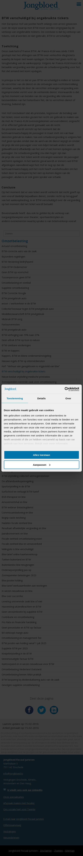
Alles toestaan (41, 455)
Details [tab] (41, 398)
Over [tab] (68, 398)
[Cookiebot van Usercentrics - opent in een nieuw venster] (64, 389)
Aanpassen (41, 464)
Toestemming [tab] (15, 398)
